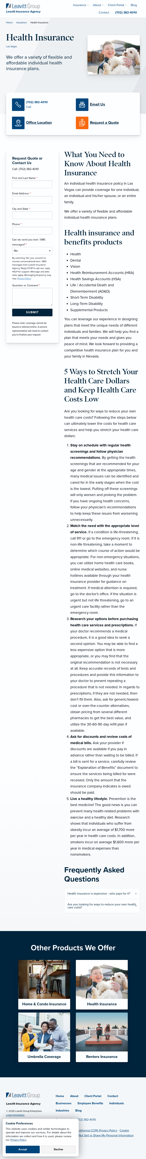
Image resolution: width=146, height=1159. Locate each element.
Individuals (116, 1103)
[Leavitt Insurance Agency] (23, 6)
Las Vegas (11, 46)
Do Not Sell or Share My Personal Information (104, 1135)
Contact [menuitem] (104, 12)
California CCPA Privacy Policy (97, 1130)
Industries (62, 1110)
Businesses (63, 1103)
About (74, 1096)
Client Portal (92, 1096)
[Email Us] (97, 105)
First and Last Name (24, 178)
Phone (16, 224)
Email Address (21, 193)
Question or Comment (26, 285)
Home (9, 22)
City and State (21, 208)
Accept (22, 1149)
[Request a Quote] (105, 123)
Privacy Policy (18, 1140)
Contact (112, 1096)
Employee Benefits (90, 1103)
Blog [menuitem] (134, 5)
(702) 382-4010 (86, 1120)
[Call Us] (41, 104)
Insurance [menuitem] (79, 5)
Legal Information (15, 1115)
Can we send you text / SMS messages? (28, 242)
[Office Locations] (41, 123)
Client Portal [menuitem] (116, 5)
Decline (58, 1149)
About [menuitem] (97, 5)
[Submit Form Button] (32, 312)
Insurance (21, 22)
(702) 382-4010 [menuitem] (126, 12)
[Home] (23, 1095)
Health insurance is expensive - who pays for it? (98, 894)
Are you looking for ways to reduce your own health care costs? (101, 906)
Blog (78, 1110)
